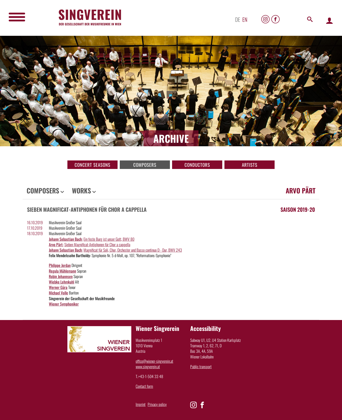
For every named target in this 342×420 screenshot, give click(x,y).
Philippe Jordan (60, 265)
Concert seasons (92, 164)
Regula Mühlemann (62, 271)
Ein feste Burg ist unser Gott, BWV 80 (109, 239)
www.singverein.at (148, 366)
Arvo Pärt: (56, 244)
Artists (249, 164)
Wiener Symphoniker (64, 304)
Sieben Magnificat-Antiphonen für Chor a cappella (97, 244)
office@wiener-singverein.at (154, 361)
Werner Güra (58, 287)
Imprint (140, 404)
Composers (144, 164)
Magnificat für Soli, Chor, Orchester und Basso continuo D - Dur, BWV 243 (133, 250)
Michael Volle (58, 293)
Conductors (197, 164)
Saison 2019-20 (297, 209)
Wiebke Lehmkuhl (61, 282)
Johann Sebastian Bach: (66, 239)
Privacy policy (157, 404)
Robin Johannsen (61, 276)
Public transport (201, 366)
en (244, 19)
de (237, 19)
